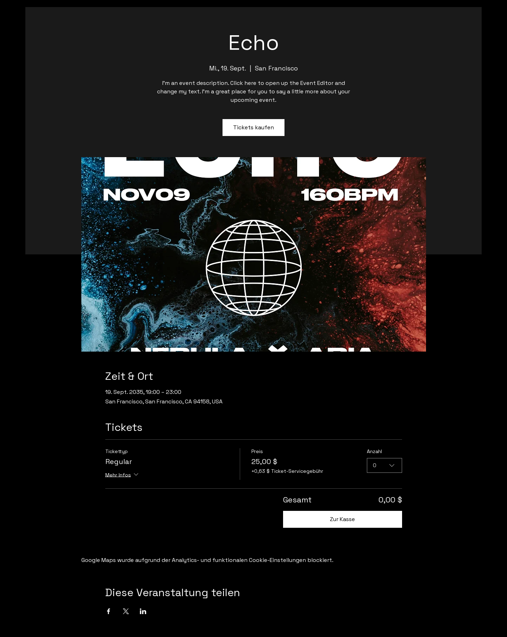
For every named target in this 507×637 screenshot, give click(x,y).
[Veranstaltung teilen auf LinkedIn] (143, 611)
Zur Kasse (342, 519)
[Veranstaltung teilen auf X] (126, 611)
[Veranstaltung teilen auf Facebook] (108, 611)
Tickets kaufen (253, 127)
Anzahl (374, 451)
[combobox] (384, 465)
